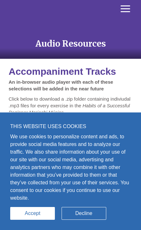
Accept (33, 213)
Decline (83, 213)
